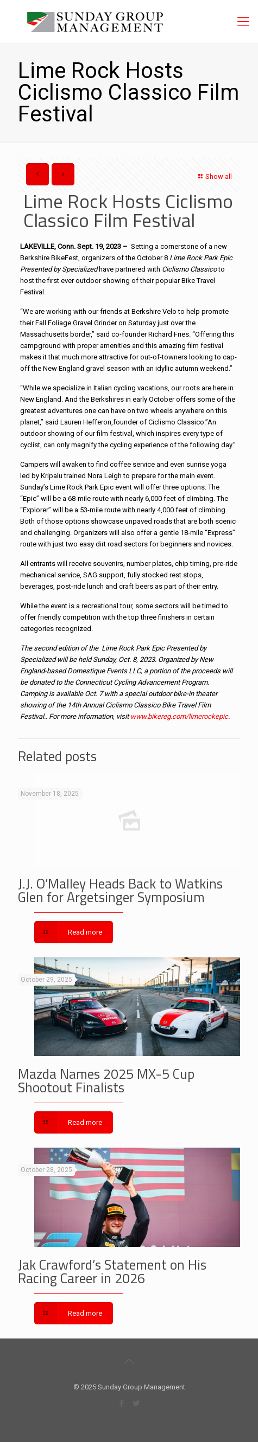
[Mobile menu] (243, 21)
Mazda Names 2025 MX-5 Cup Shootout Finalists (106, 1081)
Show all (214, 176)
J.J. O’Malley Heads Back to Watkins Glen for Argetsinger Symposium (120, 890)
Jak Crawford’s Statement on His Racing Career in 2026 (112, 1271)
